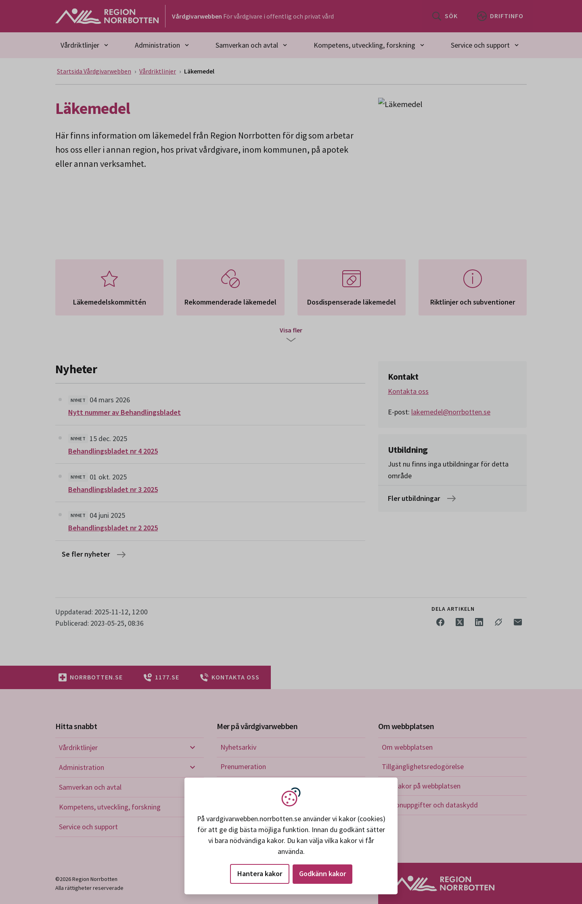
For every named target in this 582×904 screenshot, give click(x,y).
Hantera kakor (259, 873)
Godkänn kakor (322, 873)
